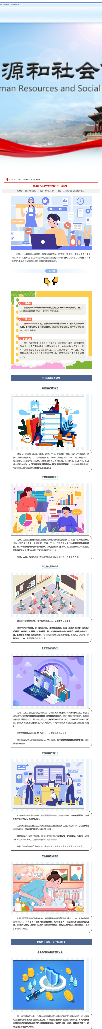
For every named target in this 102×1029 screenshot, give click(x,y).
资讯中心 (26, 180)
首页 (19, 180)
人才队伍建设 (35, 180)
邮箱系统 (6, 5)
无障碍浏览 (15, 5)
